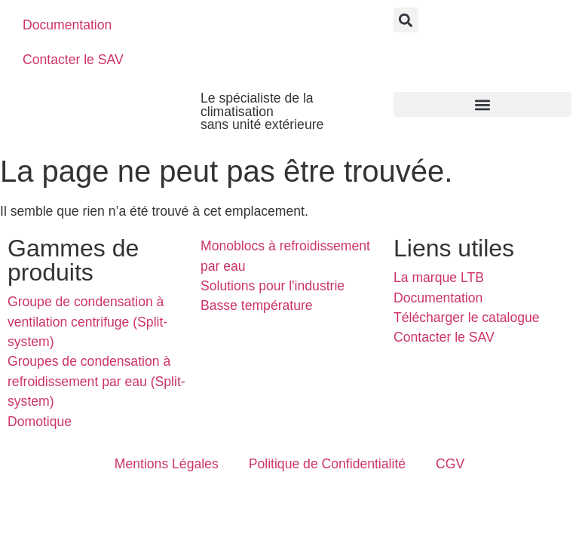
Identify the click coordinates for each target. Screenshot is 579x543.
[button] (406, 20)
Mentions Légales (167, 463)
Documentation (67, 24)
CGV (450, 463)
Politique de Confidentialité (327, 463)
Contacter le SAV (73, 59)
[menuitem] (221, 24)
